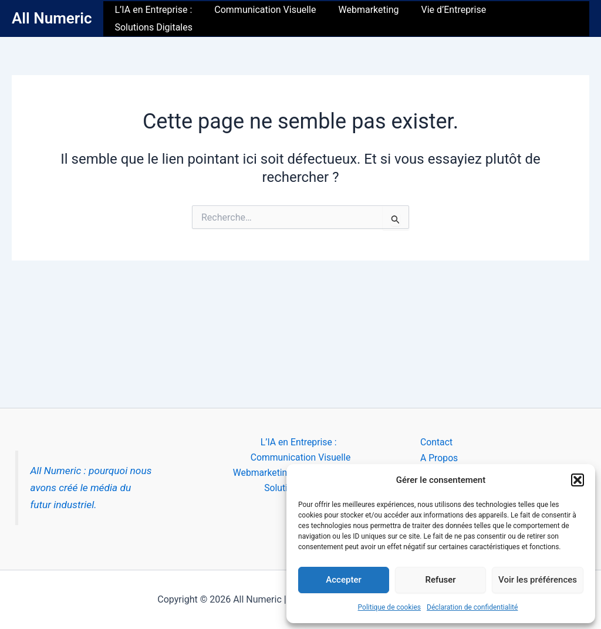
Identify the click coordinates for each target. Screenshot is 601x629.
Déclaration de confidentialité (472, 607)
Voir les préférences (537, 579)
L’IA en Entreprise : (161, 18)
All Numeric (52, 18)
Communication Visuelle (269, 18)
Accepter (343, 579)
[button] (577, 480)
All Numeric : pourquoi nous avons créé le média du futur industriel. (91, 487)
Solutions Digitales (541, 18)
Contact (436, 442)
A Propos (439, 458)
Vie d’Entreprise (451, 18)
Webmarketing (369, 18)
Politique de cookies (389, 607)
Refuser (440, 579)
